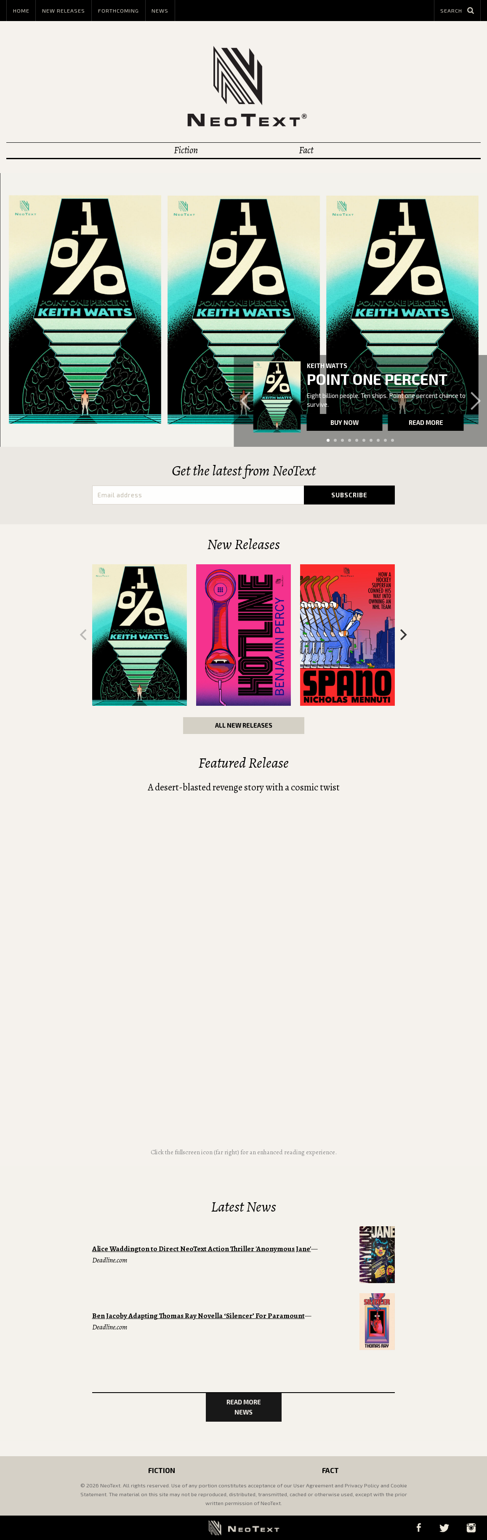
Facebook (418, 1527)
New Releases (63, 10)
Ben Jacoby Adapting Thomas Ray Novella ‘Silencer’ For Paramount (198, 1316)
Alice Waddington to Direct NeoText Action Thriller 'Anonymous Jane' (201, 1249)
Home (21, 10)
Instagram (471, 1527)
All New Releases (243, 725)
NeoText (244, 86)
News (160, 10)
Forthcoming (118, 10)
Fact (306, 150)
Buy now (344, 422)
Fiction (186, 150)
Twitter (444, 1527)
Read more (426, 422)
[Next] (403, 634)
